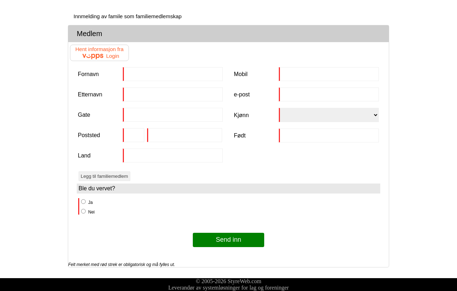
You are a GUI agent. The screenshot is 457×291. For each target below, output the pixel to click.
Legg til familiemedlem (104, 176)
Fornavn (88, 74)
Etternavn (90, 94)
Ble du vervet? (97, 188)
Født (240, 135)
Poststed (89, 135)
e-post (242, 94)
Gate (84, 115)
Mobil (240, 74)
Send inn (228, 239)
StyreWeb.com (244, 281)
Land (84, 155)
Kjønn (241, 115)
